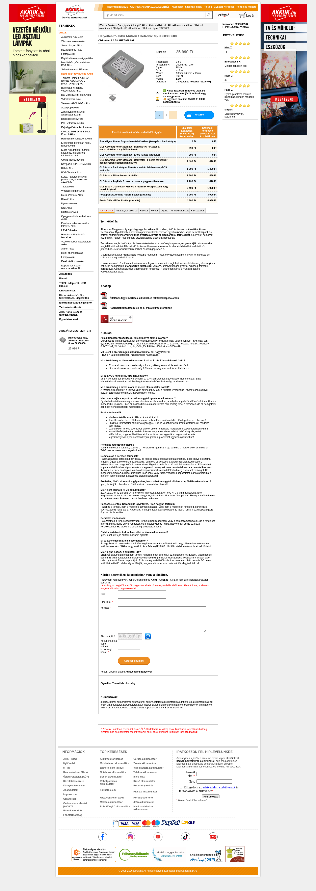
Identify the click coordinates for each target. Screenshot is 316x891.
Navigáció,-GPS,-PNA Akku (76, 164)
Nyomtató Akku (69, 203)
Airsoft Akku (67, 248)
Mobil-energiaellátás (72, 253)
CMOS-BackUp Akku (72, 159)
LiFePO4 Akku (69, 230)
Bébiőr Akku (67, 168)
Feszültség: (162, 61)
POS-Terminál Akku (71, 172)
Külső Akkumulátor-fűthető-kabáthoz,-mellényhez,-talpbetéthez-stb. (75, 153)
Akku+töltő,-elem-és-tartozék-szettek (71, 313)
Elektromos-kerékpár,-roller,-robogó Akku (76, 144)
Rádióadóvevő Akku (72, 118)
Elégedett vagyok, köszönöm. (240, 111)
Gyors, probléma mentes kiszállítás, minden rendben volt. (240, 92)
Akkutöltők (65, 273)
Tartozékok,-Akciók (70, 307)
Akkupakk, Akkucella (72, 37)
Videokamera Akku (71, 99)
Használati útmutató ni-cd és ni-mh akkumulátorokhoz (136, 308)
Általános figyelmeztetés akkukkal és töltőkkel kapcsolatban (140, 298)
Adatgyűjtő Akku (70, 107)
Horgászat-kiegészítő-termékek (73, 236)
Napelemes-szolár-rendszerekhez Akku (72, 267)
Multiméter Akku (69, 212)
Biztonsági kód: (109, 636)
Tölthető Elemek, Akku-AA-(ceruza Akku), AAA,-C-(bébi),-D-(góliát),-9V (75, 81)
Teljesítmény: (163, 64)
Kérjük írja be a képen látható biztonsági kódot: (109, 646)
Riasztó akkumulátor (145, 791)
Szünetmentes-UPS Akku (74, 69)
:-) (240, 47)
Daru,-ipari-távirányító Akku (77, 73)
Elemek (63, 278)
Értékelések (233, 35)
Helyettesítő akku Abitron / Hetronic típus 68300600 (78, 340)
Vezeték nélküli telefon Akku (76, 103)
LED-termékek (67, 290)
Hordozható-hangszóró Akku (76, 138)
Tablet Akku (67, 186)
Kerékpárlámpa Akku (72, 261)
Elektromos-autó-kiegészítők (75, 302)
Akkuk (63, 32)
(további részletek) (200, 81)
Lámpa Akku (68, 257)
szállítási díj (191, 732)
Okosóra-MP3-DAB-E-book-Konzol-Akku (76, 133)
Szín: (158, 70)
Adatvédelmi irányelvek (138, 671)
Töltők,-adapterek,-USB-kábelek (73, 284)
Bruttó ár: (161, 52)
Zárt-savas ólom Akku (72, 41)
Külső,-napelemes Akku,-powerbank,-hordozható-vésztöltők (74, 179)
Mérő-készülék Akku (72, 195)
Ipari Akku (66, 207)
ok (240, 75)
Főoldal (103, 25)
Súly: (158, 76)
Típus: (159, 67)
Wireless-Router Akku (72, 190)
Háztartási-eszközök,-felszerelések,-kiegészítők (74, 296)
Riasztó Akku (68, 199)
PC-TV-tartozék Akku (72, 123)
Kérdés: (105, 607)
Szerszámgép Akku (71, 45)
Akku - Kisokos (159, 579)
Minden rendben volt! (240, 61)
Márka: (159, 78)
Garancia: (161, 81)
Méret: (159, 73)
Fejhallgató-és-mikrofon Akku (77, 127)
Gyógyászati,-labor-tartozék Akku (76, 217)
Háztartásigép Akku (71, 49)
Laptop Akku (68, 54)
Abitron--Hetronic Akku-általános (166, 25)
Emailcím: (107, 602)
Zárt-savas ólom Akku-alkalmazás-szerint (73, 113)
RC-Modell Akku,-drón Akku (76, 95)
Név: (103, 594)
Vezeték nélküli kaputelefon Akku (75, 243)
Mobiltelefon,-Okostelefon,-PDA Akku (75, 64)
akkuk (136, 870)
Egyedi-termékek (69, 319)
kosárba (199, 114)
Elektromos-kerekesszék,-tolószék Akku (75, 225)
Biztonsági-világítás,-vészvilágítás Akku (72, 89)
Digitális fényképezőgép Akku (77, 58)
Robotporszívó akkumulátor (108, 782)
